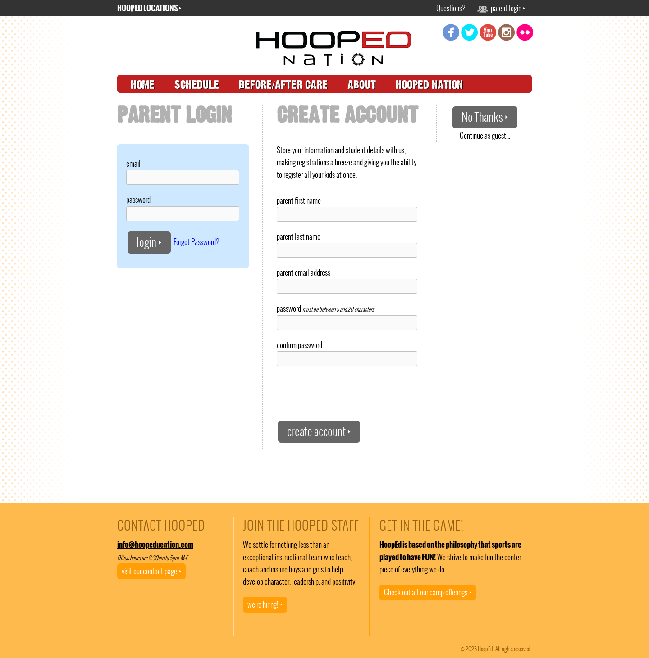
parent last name (298, 236)
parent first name (299, 200)
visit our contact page (151, 571)
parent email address (303, 272)
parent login (501, 8)
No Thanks (485, 117)
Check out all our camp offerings (427, 592)
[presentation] (345, 392)
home (143, 85)
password (138, 199)
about (361, 85)
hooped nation (429, 85)
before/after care (283, 85)
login (149, 242)
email (133, 163)
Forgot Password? (196, 241)
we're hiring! (265, 604)
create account (319, 431)
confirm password (299, 345)
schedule (196, 85)
